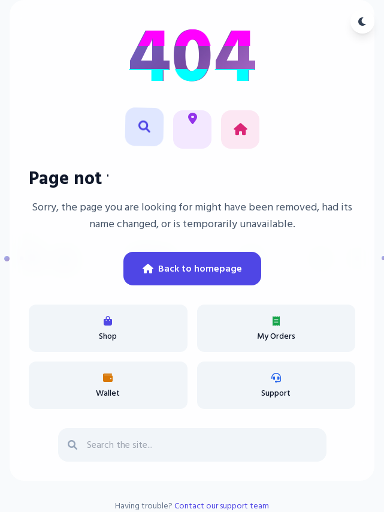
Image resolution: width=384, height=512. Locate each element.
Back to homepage (192, 268)
